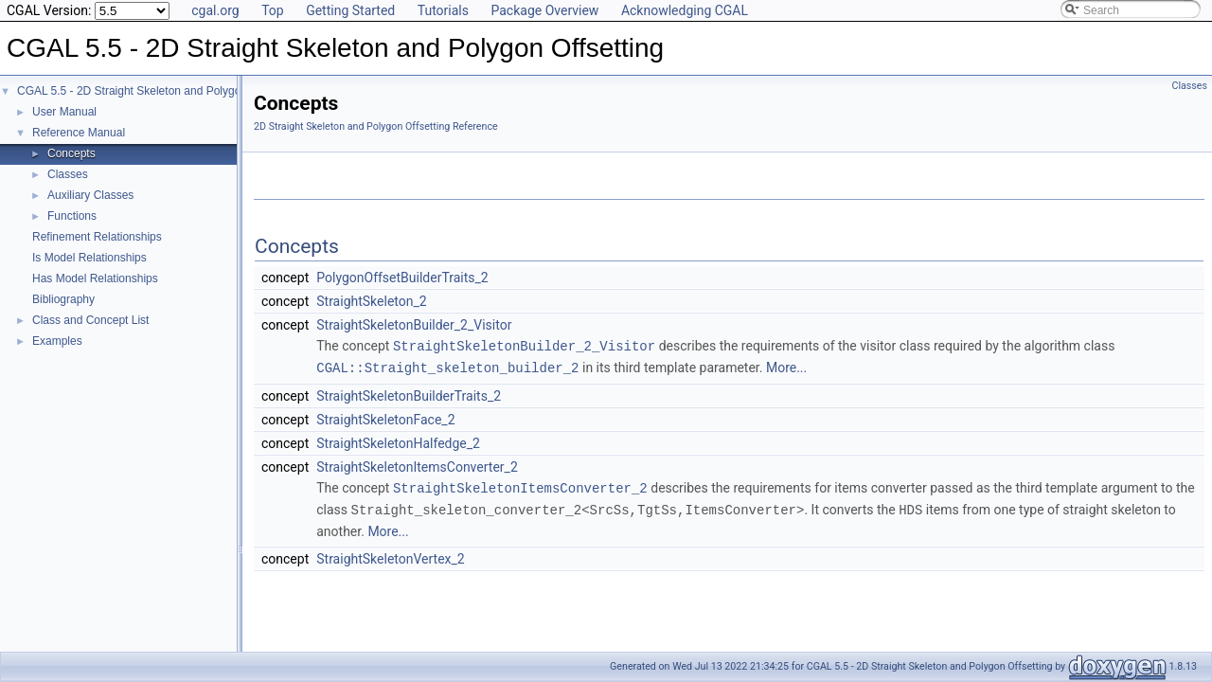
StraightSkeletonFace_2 (385, 417)
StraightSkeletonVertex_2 (390, 555)
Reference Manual (78, 132)
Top (272, 10)
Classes (67, 174)
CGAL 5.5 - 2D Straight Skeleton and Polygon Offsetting (158, 91)
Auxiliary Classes (90, 195)
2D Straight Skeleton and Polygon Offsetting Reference (376, 126)
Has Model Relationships (95, 278)
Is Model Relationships (89, 257)
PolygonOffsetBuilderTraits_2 (402, 277)
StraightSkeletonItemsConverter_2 (417, 465)
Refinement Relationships (97, 236)
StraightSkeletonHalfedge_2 (398, 441)
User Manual (64, 111)
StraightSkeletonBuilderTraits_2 (408, 394)
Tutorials (443, 10)
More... (786, 366)
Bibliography (63, 299)
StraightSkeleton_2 (371, 301)
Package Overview (544, 10)
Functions (72, 216)
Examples (57, 341)
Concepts (71, 153)
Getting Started (350, 10)
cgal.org (215, 10)
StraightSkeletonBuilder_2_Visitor (413, 324)
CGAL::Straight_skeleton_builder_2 (447, 366)
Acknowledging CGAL (684, 10)
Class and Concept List (90, 320)
